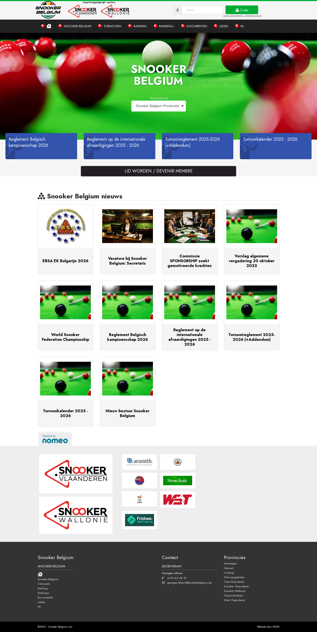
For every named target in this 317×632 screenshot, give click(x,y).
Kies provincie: (160, 98)
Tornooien (44, 584)
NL (39, 606)
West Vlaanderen (234, 600)
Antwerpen (230, 563)
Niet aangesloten (234, 577)
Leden (41, 602)
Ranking (42, 588)
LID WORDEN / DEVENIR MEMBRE (159, 171)
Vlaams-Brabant (233, 595)
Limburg (229, 573)
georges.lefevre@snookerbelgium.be (187, 583)
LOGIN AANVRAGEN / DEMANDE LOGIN (242, 16)
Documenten (45, 597)
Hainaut (228, 568)
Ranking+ (43, 593)
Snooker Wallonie (234, 591)
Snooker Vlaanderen (236, 586)
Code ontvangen (241, 11)
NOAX (276, 627)
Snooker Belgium (48, 579)
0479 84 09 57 (174, 578)
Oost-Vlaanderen (234, 582)
